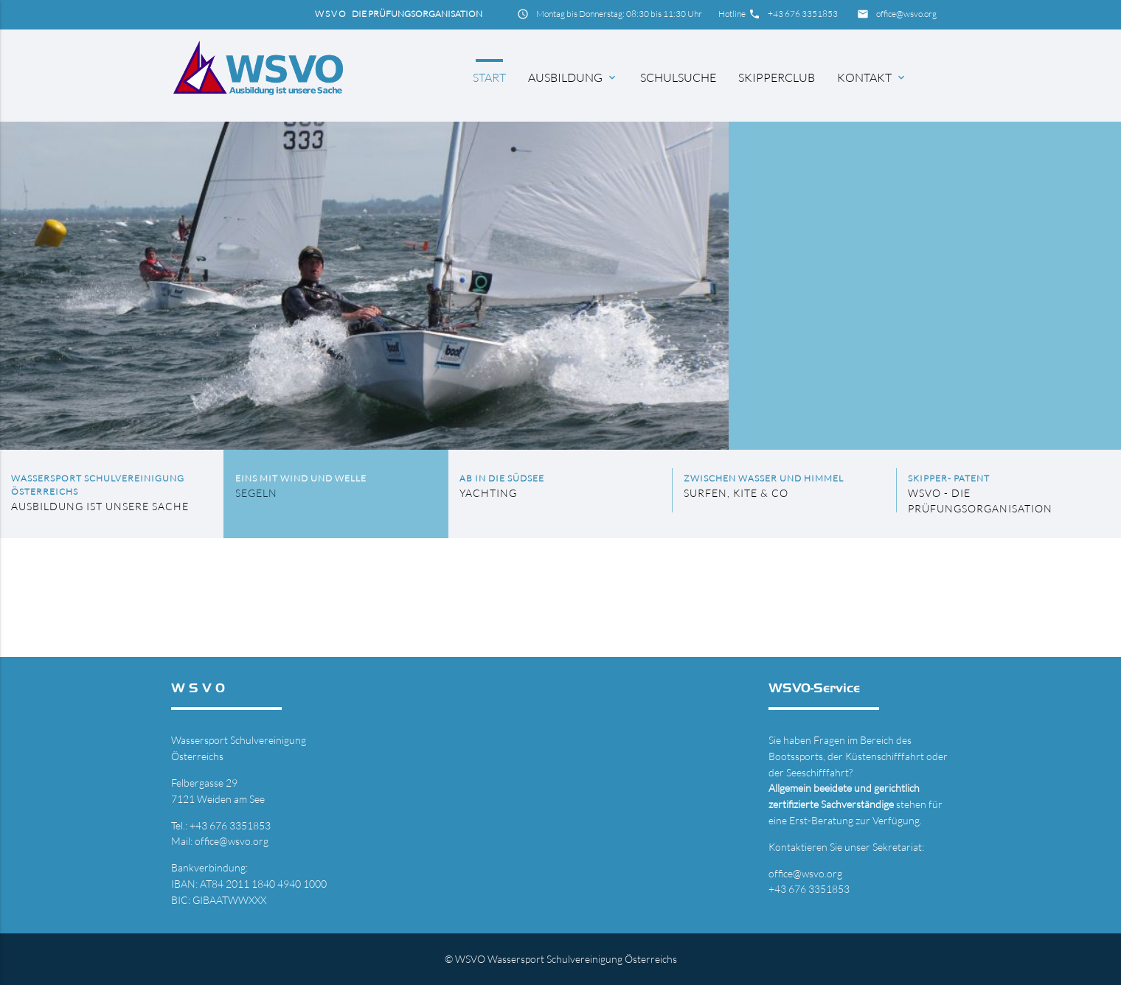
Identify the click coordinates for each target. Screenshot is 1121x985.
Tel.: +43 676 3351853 (221, 825)
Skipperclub (776, 77)
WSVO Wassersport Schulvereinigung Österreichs (566, 959)
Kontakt (872, 77)
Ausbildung (573, 77)
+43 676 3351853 (803, 13)
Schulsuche (678, 77)
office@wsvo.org (906, 13)
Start (489, 77)
